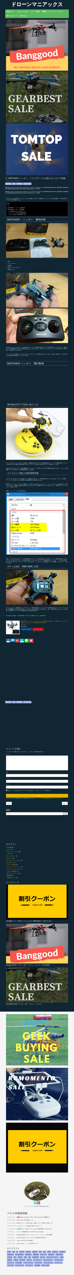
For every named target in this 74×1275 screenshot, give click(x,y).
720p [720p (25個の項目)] (44, 1251)
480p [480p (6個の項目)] (40, 1251)
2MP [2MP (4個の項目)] (13, 1251)
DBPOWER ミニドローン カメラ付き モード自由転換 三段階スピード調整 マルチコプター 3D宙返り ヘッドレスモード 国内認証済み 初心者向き (44, 622)
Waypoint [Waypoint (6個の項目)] (22, 1260)
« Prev (9, 803)
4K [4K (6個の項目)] (17, 1251)
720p (14, 183)
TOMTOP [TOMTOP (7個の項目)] (10, 1260)
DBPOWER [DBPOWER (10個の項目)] (35, 1254)
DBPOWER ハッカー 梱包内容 (16, 207)
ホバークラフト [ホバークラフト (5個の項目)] (58, 1262)
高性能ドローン (11, 877)
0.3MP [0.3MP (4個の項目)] (9, 1251)
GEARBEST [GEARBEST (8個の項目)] (51, 1254)
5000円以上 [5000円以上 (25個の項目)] (62, 1251)
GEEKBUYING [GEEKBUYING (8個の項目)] (59, 1254)
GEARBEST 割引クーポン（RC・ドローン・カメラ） (24, 1004)
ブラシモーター (27, 183)
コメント (8, 754)
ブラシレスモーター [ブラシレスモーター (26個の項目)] (48, 1262)
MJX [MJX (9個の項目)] (30, 1257)
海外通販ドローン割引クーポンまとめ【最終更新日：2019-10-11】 (29, 921)
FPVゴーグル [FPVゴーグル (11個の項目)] (43, 1254)
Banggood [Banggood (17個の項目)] (28, 1254)
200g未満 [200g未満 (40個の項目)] (35, 1251)
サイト (7, 784)
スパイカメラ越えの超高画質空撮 (18, 212)
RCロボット (10, 862)
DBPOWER (19, 183)
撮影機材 (9, 875)
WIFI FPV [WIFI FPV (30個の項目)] (29, 1260)
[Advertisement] (37, 660)
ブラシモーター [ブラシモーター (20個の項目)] (38, 1262)
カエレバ (27, 624)
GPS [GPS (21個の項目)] (15, 1257)
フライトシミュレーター (13, 869)
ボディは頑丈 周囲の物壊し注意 (18, 214)
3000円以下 (8, 183)
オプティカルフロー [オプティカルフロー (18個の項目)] (48, 1260)
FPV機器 (9, 847)
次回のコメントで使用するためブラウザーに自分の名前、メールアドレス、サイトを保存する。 (29, 790)
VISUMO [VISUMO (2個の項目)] (16, 1260)
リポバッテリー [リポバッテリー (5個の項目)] (29, 1265)
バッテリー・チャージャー (14, 867)
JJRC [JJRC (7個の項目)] (25, 1257)
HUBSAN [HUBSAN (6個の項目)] (20, 1257)
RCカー (9, 849)
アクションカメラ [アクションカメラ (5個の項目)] (37, 1260)
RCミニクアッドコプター (14, 181)
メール (8, 778)
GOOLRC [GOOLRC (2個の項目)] (10, 1257)
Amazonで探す (26, 629)
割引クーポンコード (12, 873)
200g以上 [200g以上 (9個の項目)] (28, 1251)
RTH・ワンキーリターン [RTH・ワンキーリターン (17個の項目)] (52, 1257)
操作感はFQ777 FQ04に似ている (17, 211)
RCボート (9, 858)
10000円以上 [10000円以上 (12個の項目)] (10, 1254)
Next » (64, 803)
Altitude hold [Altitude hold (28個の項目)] (19, 1254)
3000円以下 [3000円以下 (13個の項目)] (55, 1251)
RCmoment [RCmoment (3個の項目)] (36, 1257)
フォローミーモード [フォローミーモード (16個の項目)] (28, 1262)
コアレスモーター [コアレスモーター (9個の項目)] (59, 1260)
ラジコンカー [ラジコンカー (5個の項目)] (11, 1265)
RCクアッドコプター (12, 851)
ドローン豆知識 (11, 864)
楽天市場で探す (38, 629)
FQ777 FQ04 (9, 463)
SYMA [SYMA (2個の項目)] (61, 1257)
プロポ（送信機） (11, 871)
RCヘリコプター (11, 856)
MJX (9, 853)
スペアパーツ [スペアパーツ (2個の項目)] (11, 1262)
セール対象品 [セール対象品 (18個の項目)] (19, 1262)
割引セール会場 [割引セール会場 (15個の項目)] (45, 1265)
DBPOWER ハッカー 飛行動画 (16, 209)
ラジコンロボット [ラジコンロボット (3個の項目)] (20, 1265)
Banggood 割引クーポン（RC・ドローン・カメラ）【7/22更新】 (28, 965)
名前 (7, 772)
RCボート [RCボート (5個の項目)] (43, 1257)
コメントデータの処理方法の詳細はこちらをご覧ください (49, 798)
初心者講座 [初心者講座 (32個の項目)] (37, 1265)
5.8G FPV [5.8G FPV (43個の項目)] (22, 1251)
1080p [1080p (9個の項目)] (49, 1251)
